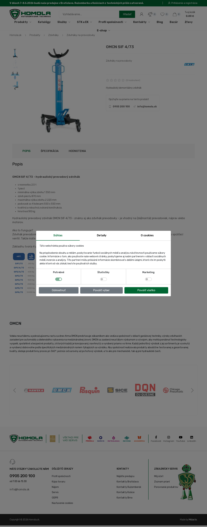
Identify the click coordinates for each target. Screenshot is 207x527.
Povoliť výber (101, 290)
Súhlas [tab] (57, 235)
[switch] (103, 279)
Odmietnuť (59, 290)
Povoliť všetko (146, 290)
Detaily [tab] (101, 235)
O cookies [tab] (147, 235)
